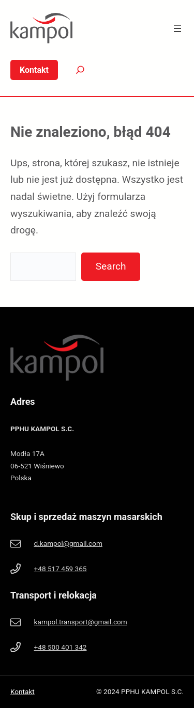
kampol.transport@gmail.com (80, 622)
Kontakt (22, 691)
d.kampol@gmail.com (68, 543)
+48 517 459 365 (60, 568)
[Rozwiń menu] (177, 28)
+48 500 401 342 (60, 647)
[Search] (72, 70)
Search (111, 266)
